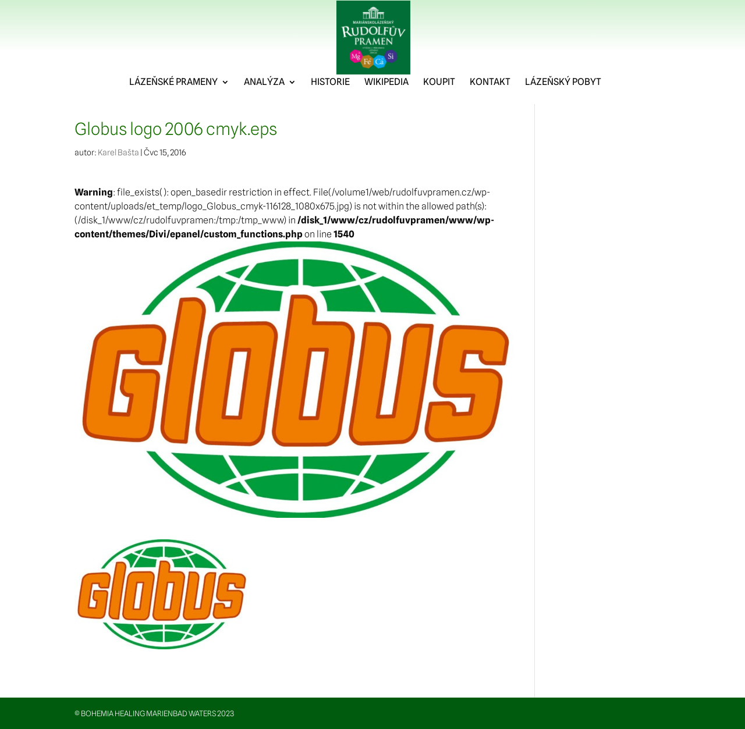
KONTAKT (490, 107)
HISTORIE (330, 107)
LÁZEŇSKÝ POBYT (563, 107)
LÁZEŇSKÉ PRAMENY (173, 107)
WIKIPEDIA (386, 107)
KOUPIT (439, 107)
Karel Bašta (118, 152)
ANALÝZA (264, 107)
